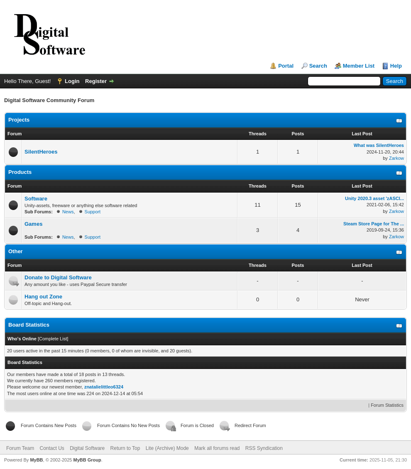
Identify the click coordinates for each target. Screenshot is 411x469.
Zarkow (396, 158)
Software (35, 198)
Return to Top (125, 448)
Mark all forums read (217, 448)
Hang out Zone (43, 296)
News (68, 211)
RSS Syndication (264, 448)
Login (72, 81)
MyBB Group (87, 459)
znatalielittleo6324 (103, 386)
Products (20, 172)
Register (96, 81)
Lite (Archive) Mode (167, 448)
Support (93, 211)
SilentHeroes (40, 152)
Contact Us (51, 448)
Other (15, 251)
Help (396, 66)
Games (33, 224)
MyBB (36, 459)
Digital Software (87, 448)
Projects (18, 120)
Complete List (53, 338)
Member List (359, 66)
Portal (286, 66)
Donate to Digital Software (58, 277)
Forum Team (20, 448)
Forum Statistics (387, 405)
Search (318, 66)
